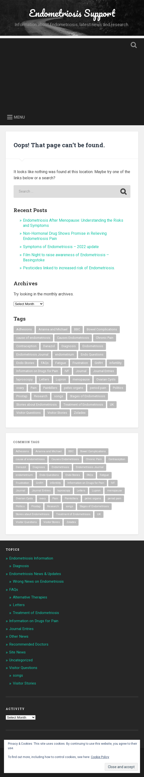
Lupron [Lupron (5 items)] (61, 379)
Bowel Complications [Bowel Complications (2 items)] (102, 329)
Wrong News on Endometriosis (38, 581)
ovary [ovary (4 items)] (20, 388)
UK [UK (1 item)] (112, 404)
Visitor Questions (23, 668)
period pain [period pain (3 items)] (98, 388)
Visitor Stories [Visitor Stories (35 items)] (57, 413)
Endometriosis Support (72, 13)
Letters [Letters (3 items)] (44, 379)
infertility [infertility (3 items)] (115, 363)
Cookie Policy (100, 757)
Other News (18, 636)
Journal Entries (21, 629)
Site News (17, 652)
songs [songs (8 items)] (58, 396)
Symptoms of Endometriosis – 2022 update (61, 246)
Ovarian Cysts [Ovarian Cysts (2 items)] (106, 379)
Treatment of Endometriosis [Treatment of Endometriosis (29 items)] (83, 404)
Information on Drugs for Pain (33, 621)
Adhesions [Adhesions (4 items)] (24, 329)
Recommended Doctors (28, 644)
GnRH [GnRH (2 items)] (99, 363)
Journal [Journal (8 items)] (81, 371)
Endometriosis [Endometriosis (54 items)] (92, 346)
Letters (19, 605)
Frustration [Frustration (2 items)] (80, 363)
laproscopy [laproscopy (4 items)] (24, 379)
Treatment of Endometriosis (36, 613)
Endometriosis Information (31, 558)
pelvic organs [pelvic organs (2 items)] (73, 388)
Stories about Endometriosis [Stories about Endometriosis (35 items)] (36, 404)
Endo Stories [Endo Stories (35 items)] (25, 363)
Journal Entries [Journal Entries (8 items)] (103, 371)
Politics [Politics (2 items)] (118, 388)
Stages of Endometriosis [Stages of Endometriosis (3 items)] (87, 396)
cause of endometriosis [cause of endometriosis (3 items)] (33, 338)
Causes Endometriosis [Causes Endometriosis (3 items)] (73, 338)
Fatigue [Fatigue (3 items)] (60, 363)
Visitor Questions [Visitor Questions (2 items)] (28, 413)
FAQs (13, 589)
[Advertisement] (72, 72)
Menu (19, 117)
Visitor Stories (24, 683)
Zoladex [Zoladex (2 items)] (79, 413)
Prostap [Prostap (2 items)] (21, 396)
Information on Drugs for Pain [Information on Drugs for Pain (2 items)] (37, 371)
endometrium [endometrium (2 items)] (64, 354)
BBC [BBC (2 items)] (77, 329)
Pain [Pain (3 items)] (34, 388)
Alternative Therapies (30, 597)
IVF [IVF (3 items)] (67, 371)
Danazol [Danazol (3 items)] (49, 346)
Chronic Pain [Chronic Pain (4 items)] (104, 338)
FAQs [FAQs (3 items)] (45, 363)
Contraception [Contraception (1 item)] (26, 346)
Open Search (133, 45)
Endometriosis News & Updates (35, 574)
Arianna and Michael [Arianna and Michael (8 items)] (53, 329)
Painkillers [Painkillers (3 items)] (50, 388)
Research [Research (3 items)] (40, 396)
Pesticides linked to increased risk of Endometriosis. (69, 268)
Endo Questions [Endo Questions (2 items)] (92, 354)
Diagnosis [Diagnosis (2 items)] (69, 346)
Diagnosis (21, 566)
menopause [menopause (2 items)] (81, 379)
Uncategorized (21, 660)
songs (18, 675)
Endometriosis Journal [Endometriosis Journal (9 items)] (32, 354)
